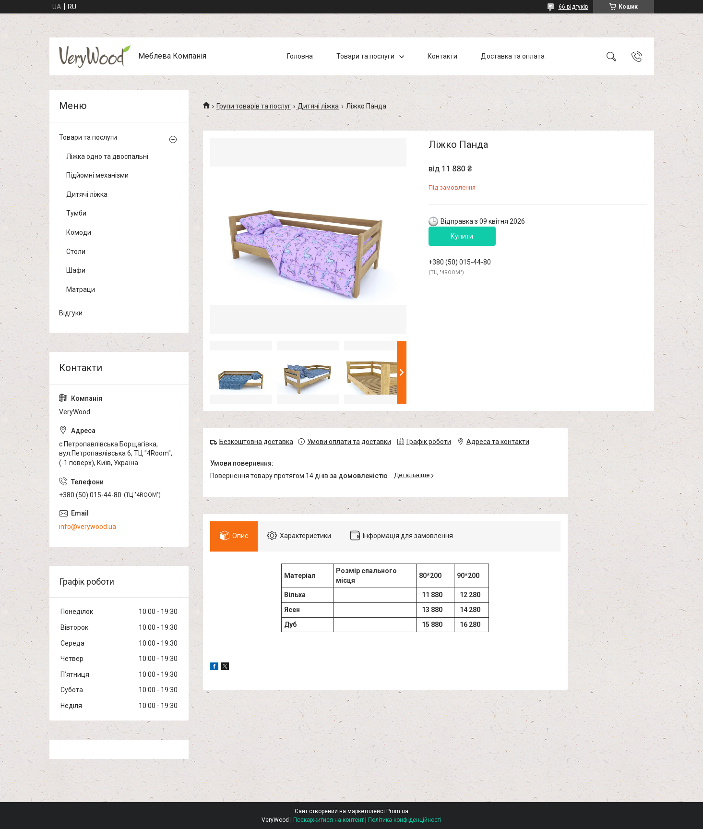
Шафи (75, 270)
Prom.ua (397, 811)
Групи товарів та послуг (253, 106)
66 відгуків (573, 6)
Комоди (78, 232)
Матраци (80, 289)
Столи (75, 251)
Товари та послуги (365, 56)
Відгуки (71, 313)
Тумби (76, 213)
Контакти (442, 56)
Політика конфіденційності (404, 820)
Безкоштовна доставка (256, 441)
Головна (300, 56)
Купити (462, 236)
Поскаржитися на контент (328, 820)
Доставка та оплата (513, 56)
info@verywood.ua (87, 526)
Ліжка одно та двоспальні (107, 156)
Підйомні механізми (97, 175)
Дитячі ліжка (318, 106)
